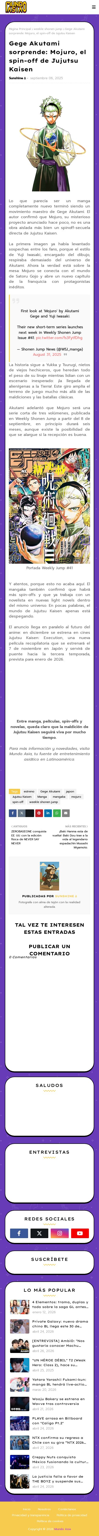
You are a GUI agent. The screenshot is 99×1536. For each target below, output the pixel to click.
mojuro (76, 797)
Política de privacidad (72, 1515)
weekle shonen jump (48, 29)
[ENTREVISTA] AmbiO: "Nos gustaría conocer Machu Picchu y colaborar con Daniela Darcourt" (58, 1343)
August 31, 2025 (47, 354)
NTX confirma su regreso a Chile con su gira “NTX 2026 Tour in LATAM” (58, 1440)
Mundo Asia (62, 1529)
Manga (42, 797)
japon (70, 791)
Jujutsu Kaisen (21, 797)
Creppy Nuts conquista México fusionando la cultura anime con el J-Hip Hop (60, 1459)
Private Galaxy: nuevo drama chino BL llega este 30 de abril (60, 1324)
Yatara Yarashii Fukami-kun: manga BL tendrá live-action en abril (59, 1382)
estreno (29, 791)
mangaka (59, 797)
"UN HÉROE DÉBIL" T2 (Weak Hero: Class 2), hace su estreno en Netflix (59, 1362)
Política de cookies (50, 1521)
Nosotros (44, 1509)
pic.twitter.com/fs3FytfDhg (59, 337)
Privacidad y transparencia (30, 1515)
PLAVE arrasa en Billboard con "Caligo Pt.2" (57, 1420)
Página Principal (20, 29)
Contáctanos (67, 1509)
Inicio (27, 1509)
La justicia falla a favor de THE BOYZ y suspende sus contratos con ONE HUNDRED (60, 1479)
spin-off (17, 802)
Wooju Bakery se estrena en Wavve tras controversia (58, 1401)
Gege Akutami (50, 791)
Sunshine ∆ (17, 78)
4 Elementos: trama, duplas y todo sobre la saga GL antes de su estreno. (60, 1304)
